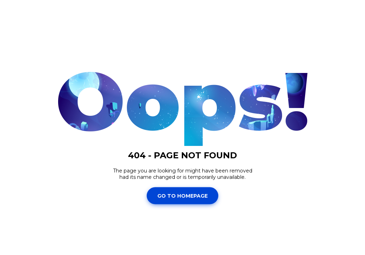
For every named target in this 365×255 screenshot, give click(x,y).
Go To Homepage (182, 195)
